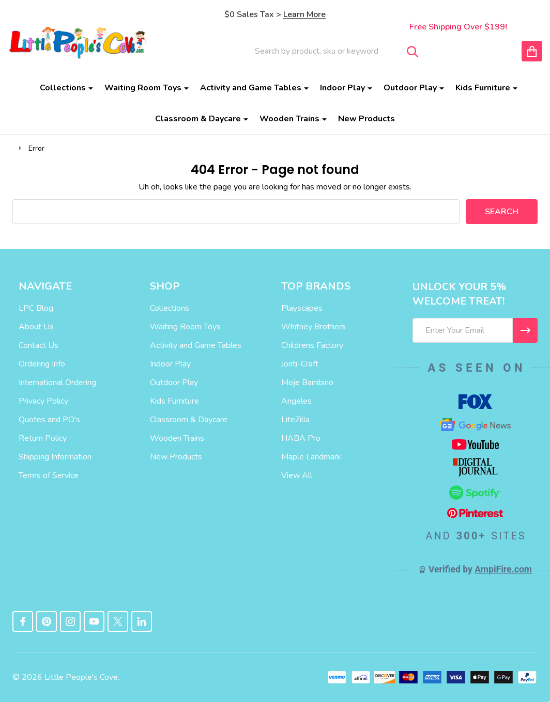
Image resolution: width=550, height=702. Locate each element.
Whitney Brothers (313, 326)
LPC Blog (36, 308)
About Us (36, 326)
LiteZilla (295, 419)
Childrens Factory (312, 345)
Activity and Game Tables (250, 87)
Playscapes (302, 308)
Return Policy (43, 438)
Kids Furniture (482, 87)
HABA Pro (300, 438)
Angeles (296, 401)
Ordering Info (42, 364)
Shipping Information (55, 456)
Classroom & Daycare (198, 118)
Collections (63, 87)
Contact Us (38, 345)
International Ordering (57, 382)
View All (296, 475)
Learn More (304, 14)
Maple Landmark (311, 456)
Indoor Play (342, 87)
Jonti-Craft (299, 364)
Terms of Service (49, 475)
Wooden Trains (289, 118)
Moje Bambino (307, 382)
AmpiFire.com (503, 569)
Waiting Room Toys (142, 87)
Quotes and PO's (49, 419)
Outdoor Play (410, 87)
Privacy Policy (43, 401)
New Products (366, 118)
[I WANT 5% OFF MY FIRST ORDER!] (525, 330)
